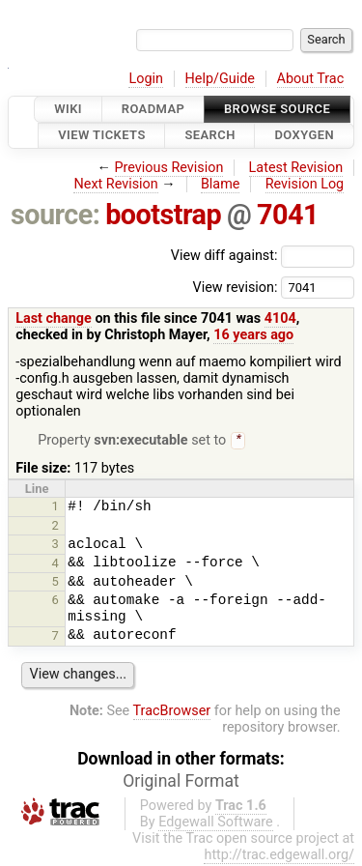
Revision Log (305, 184)
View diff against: (262, 255)
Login (145, 79)
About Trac (311, 79)
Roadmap (153, 108)
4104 (280, 318)
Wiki (68, 108)
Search (209, 136)
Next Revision (115, 184)
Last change (53, 318)
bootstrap (163, 214)
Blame (220, 184)
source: (55, 214)
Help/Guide (220, 79)
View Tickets (101, 136)
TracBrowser (172, 713)
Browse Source (277, 108)
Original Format (181, 783)
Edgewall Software (215, 824)
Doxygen (304, 136)
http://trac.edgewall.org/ (279, 857)
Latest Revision (296, 167)
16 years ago (253, 335)
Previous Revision (169, 167)
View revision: (234, 286)
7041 (288, 214)
